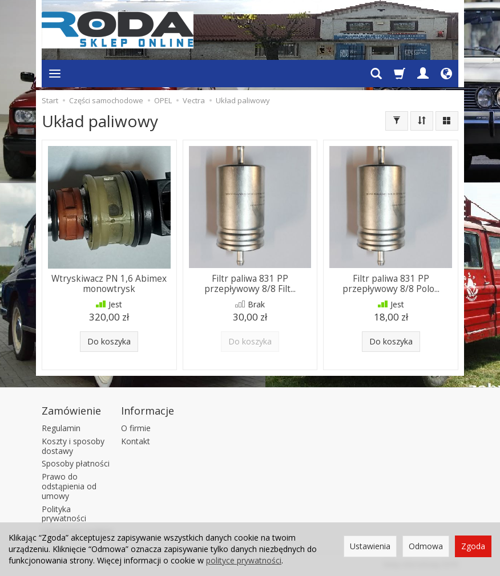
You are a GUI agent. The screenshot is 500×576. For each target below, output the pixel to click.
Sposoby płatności (76, 463)
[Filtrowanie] (396, 121)
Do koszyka (109, 341)
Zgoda (473, 546)
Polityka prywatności (64, 514)
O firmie (136, 428)
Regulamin (61, 428)
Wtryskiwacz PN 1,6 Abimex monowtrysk (109, 284)
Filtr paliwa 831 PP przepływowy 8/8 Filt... (250, 284)
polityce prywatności (243, 560)
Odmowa (426, 546)
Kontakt (135, 441)
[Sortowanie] (421, 121)
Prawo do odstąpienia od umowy (69, 486)
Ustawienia (370, 546)
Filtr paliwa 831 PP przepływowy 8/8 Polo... (390, 284)
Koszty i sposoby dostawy (73, 446)
